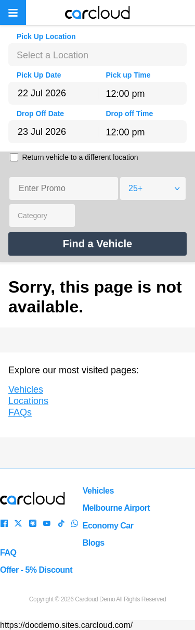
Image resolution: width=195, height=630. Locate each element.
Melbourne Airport (116, 507)
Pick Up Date (39, 75)
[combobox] (97, 54)
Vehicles (25, 389)
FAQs (20, 412)
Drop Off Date (40, 113)
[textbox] (97, 55)
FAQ (8, 552)
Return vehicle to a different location (80, 157)
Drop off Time (129, 113)
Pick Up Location (46, 36)
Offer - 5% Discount (36, 569)
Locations (28, 401)
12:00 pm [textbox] (125, 94)
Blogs (94, 542)
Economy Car (108, 525)
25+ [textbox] (135, 188)
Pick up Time (128, 75)
